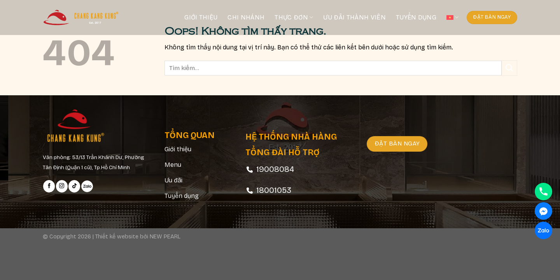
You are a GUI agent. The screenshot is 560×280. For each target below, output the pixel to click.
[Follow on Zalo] (87, 186)
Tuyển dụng (416, 17)
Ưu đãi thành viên (354, 17)
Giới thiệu (200, 17)
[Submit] (509, 67)
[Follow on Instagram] (62, 186)
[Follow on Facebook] (49, 186)
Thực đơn (294, 17)
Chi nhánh (246, 17)
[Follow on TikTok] (74, 186)
